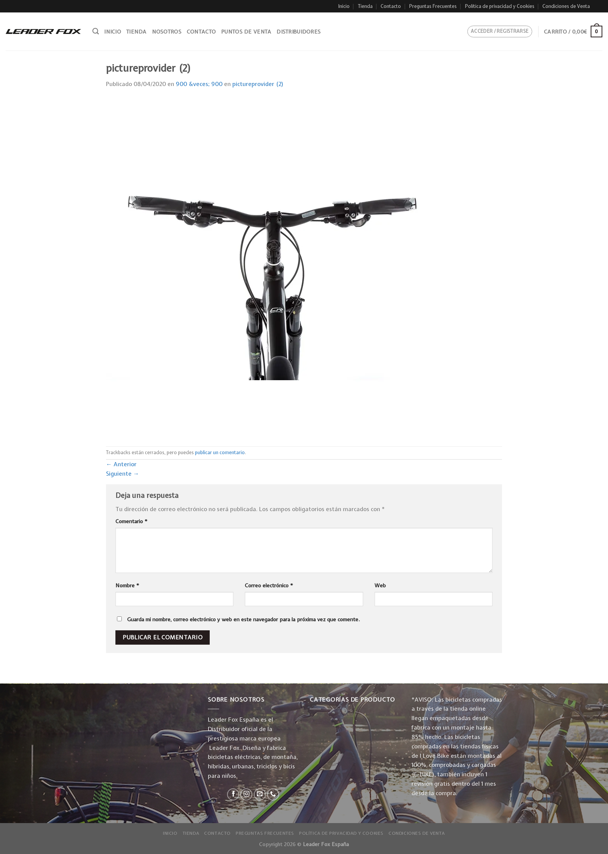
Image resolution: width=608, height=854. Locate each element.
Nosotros (166, 31)
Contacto (391, 6)
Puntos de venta (246, 31)
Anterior (121, 464)
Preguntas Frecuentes (433, 6)
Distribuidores (298, 31)
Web (380, 585)
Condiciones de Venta (566, 6)
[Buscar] (95, 31)
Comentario (131, 521)
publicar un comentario (220, 452)
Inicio (344, 6)
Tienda (365, 6)
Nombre (127, 585)
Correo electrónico (269, 585)
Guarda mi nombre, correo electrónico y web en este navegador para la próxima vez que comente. (243, 619)
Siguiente (122, 474)
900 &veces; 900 (199, 84)
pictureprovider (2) (258, 84)
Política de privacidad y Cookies (499, 6)
